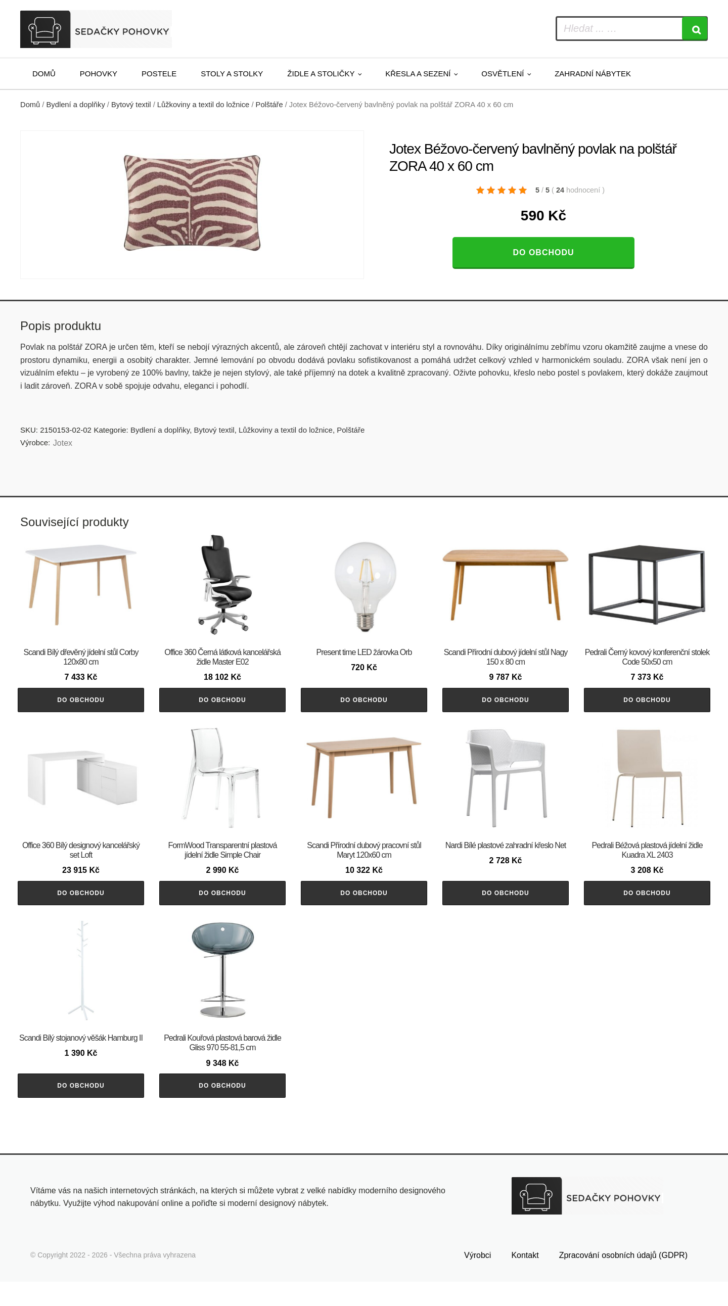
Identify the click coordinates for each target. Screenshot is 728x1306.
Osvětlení (502, 73)
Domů (44, 73)
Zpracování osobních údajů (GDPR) (623, 1279)
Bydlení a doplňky (76, 105)
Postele (159, 73)
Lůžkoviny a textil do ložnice (203, 105)
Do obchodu (543, 252)
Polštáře (269, 105)
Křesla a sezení (417, 73)
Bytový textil (131, 105)
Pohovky (98, 73)
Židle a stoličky (320, 73)
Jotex (62, 443)
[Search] (694, 28)
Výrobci (477, 1279)
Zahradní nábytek (593, 73)
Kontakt (524, 1279)
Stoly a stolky (232, 73)
